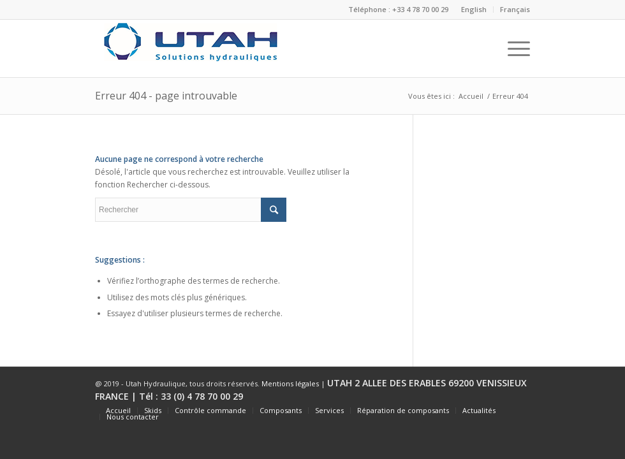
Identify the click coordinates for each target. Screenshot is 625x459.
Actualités (479, 410)
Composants (281, 410)
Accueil (471, 96)
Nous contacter (133, 416)
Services (329, 410)
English (474, 9)
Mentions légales (290, 383)
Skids (152, 410)
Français (515, 9)
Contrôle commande (210, 410)
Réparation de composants (403, 410)
